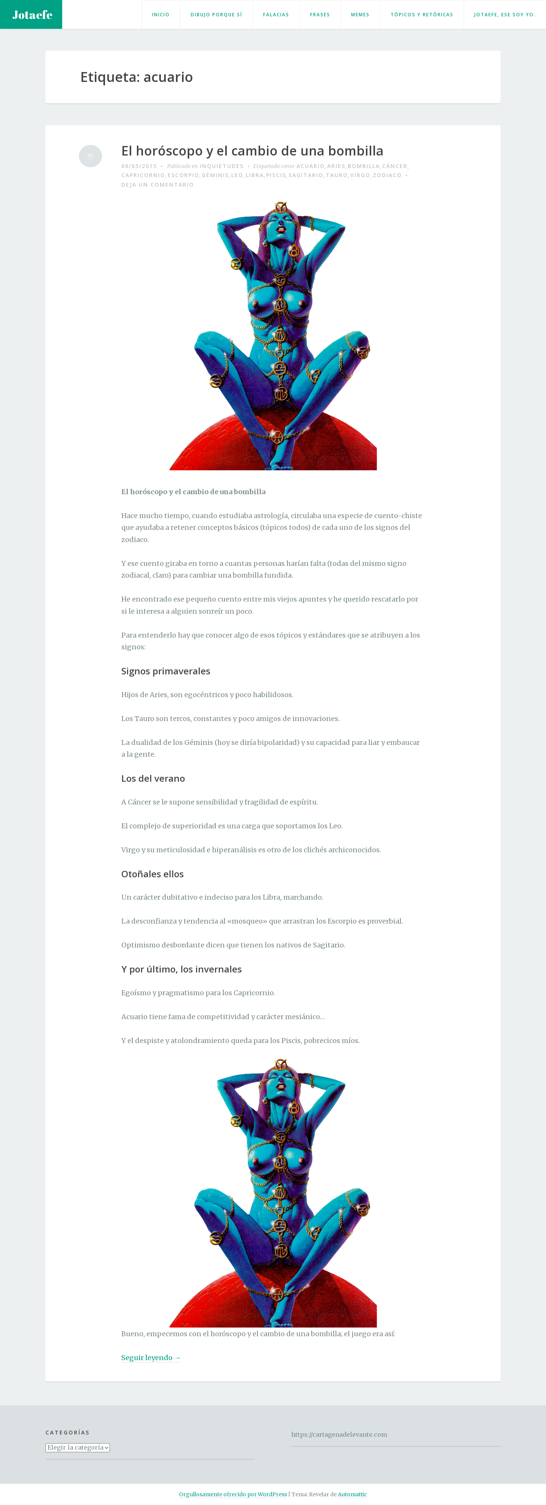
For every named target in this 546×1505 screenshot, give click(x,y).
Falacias (276, 14)
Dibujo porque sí (216, 14)
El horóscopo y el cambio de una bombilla (252, 151)
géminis (215, 175)
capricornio (143, 175)
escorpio (183, 175)
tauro (337, 175)
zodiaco (387, 175)
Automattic (352, 1494)
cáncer (395, 166)
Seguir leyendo (151, 1357)
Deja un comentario (157, 184)
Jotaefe (32, 14)
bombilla (364, 166)
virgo (360, 175)
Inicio (161, 14)
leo (237, 175)
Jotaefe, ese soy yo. (505, 14)
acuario (311, 166)
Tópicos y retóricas (422, 14)
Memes (360, 14)
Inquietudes (222, 166)
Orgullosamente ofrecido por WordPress (233, 1494)
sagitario (306, 175)
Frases (320, 14)
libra (255, 175)
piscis (276, 175)
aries (336, 166)
